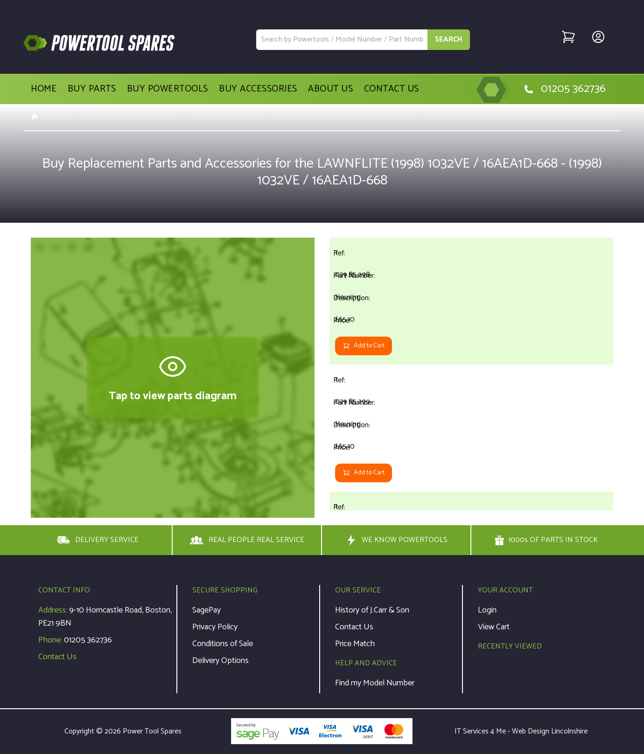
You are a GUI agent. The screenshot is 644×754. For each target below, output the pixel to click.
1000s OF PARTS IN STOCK (546, 540)
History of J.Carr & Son (372, 610)
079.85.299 (352, 401)
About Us (330, 89)
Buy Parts (92, 89)
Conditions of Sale (222, 644)
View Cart (494, 627)
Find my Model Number (374, 683)
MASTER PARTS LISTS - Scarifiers (245, 117)
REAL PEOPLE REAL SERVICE (247, 540)
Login (487, 610)
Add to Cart (364, 345)
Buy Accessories (258, 89)
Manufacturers (100, 117)
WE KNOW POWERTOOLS (396, 540)
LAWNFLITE (157, 117)
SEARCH (448, 39)
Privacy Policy (215, 627)
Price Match (355, 644)
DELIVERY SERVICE (97, 540)
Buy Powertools (167, 89)
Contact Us (391, 89)
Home (43, 89)
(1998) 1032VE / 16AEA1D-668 (360, 117)
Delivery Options (220, 661)
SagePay (206, 610)
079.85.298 (352, 274)
